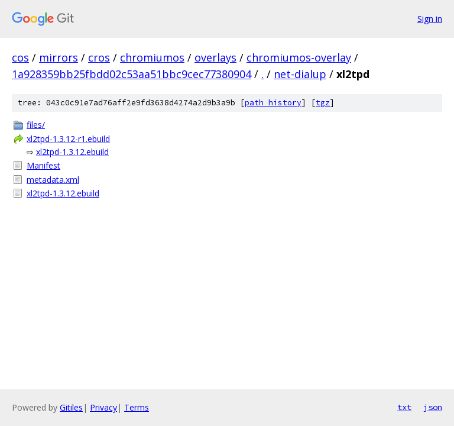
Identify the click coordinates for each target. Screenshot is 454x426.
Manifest (43, 165)
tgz (323, 103)
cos (20, 57)
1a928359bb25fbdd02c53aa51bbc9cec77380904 (131, 74)
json (432, 407)
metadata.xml (53, 179)
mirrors (58, 57)
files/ (36, 124)
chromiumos (152, 57)
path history (273, 103)
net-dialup (300, 74)
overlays (215, 57)
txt (404, 407)
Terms (136, 407)
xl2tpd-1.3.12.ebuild (72, 151)
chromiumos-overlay (299, 57)
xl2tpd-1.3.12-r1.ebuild (68, 138)
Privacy (103, 407)
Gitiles (71, 407)
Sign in (429, 18)
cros (99, 57)
